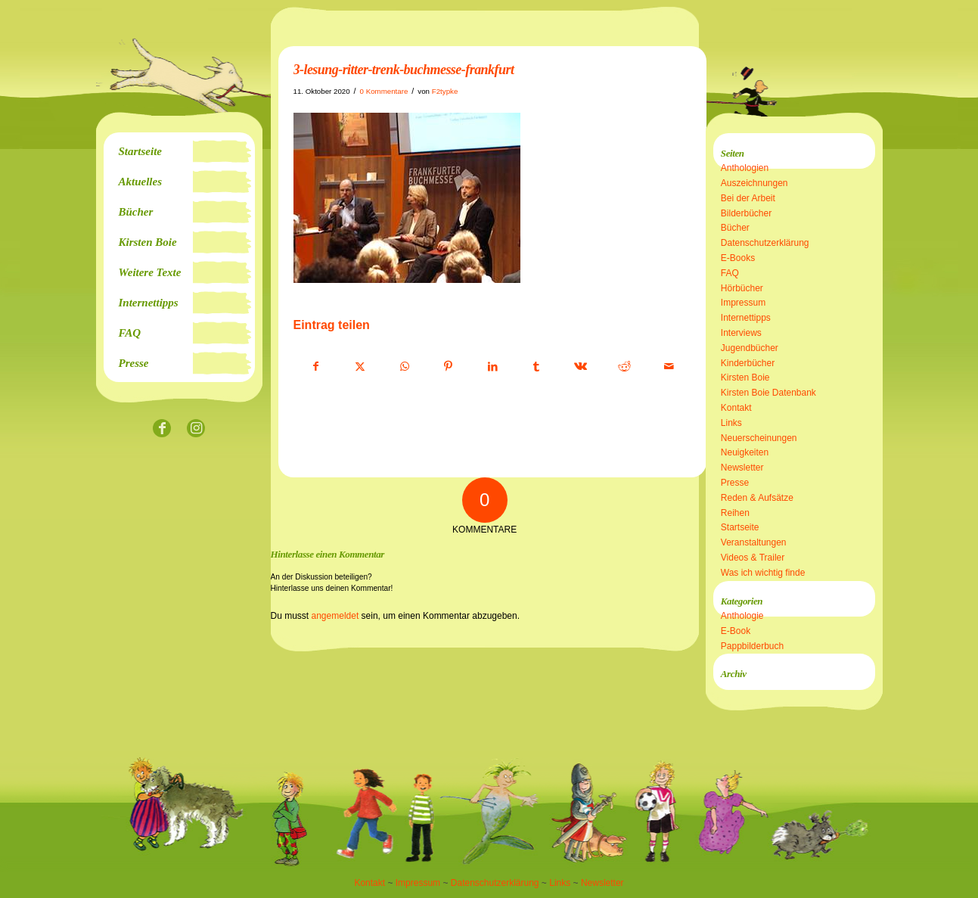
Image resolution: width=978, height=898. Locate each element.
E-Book (735, 631)
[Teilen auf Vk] (580, 367)
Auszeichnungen (754, 183)
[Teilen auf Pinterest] (448, 367)
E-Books (738, 258)
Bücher (735, 227)
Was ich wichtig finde (763, 572)
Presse (735, 482)
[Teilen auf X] (360, 367)
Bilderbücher (746, 213)
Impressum (743, 302)
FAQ (730, 273)
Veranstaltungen (754, 542)
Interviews (741, 333)
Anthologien (744, 168)
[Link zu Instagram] (196, 429)
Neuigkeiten (744, 452)
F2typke (445, 91)
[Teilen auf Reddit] (624, 367)
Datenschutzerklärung (765, 243)
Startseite (740, 527)
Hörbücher (742, 288)
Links (731, 423)
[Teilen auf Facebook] (316, 367)
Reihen (735, 513)
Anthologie (742, 616)
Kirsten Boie (745, 377)
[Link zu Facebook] (162, 429)
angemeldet (335, 616)
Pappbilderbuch (752, 646)
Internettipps (746, 317)
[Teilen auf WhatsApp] (404, 367)
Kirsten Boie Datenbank (768, 392)
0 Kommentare (384, 91)
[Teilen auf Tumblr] (536, 367)
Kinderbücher (748, 363)
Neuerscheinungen (759, 438)
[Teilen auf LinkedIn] (492, 367)
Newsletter (742, 467)
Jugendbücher (749, 348)
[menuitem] (179, 151)
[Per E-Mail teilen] (669, 367)
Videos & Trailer (753, 557)
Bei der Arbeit (748, 198)
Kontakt (736, 407)
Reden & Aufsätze (757, 498)
